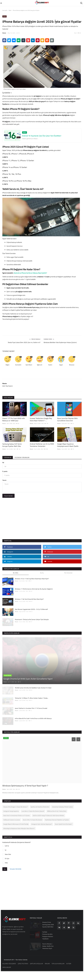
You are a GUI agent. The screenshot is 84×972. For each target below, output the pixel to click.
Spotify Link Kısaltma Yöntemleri (40, 807)
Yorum (4, 480)
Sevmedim (18, 365)
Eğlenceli (39, 365)
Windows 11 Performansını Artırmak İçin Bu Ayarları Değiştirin (34, 589)
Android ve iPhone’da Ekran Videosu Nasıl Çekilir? (30, 273)
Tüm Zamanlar (68, 573)
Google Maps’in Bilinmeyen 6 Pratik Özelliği (15, 824)
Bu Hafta (15, 573)
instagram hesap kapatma (11, 811)
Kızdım (50, 365)
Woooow (71, 365)
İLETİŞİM (68, 964)
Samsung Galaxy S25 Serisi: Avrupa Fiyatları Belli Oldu (12, 445)
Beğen (7, 365)
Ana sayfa (4, 10)
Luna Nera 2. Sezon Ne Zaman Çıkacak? (33, 811)
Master (4, 33)
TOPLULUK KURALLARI (58, 964)
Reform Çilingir (6, 941)
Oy (5, 869)
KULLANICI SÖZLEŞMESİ (9, 964)
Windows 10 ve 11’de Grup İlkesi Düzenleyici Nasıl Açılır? (32, 579)
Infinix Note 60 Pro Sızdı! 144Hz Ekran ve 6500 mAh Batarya (33, 718)
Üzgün (61, 365)
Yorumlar (7, 457)
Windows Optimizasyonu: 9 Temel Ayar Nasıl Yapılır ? (25, 785)
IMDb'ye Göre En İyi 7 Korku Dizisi (56, 811)
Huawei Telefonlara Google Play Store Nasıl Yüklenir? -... (41, 419)
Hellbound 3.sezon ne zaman (11, 820)
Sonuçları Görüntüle (15, 869)
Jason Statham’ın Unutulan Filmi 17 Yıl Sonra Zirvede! (31, 708)
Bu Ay (42, 573)
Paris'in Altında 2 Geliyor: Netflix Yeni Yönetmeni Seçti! (48, 946)
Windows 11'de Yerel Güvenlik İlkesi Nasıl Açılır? (29, 599)
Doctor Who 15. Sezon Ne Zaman (32, 820)
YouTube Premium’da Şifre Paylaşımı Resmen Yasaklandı (47, 935)
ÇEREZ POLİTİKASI (23, 964)
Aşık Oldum (29, 365)
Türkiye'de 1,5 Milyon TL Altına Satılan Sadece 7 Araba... (31, 698)
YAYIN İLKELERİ (6, 967)
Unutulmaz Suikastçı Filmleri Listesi (62, 807)
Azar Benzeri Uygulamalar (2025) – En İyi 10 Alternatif (31, 609)
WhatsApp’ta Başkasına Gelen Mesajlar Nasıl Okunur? (19, 828)
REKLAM (47, 964)
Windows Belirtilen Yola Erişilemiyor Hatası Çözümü (60, 342)
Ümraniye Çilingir (7, 937)
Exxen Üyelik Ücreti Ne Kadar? (63, 824)
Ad (3, 462)
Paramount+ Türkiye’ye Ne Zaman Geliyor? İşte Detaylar (32, 619)
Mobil (10, 10)
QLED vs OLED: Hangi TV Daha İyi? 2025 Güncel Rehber (48, 815)
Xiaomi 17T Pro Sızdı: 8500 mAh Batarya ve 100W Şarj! (13, 419)
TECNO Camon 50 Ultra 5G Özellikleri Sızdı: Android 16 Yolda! (33, 688)
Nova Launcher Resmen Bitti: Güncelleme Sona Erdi (67, 419)
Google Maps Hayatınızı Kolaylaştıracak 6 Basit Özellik (67, 445)
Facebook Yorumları (22, 457)
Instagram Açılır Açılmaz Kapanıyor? (41, 824)
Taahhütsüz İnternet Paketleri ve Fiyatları (57, 820)
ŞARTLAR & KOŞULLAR (36, 964)
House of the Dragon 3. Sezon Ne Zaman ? (15, 807)
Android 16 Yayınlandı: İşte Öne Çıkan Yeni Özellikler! (41, 135)
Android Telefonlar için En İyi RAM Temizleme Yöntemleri (42, 445)
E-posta (4, 471)
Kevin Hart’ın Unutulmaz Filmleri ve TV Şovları (16, 815)
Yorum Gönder (8, 496)
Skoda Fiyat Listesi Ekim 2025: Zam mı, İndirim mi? (24, 342)
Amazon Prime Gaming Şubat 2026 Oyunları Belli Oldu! (48, 924)
